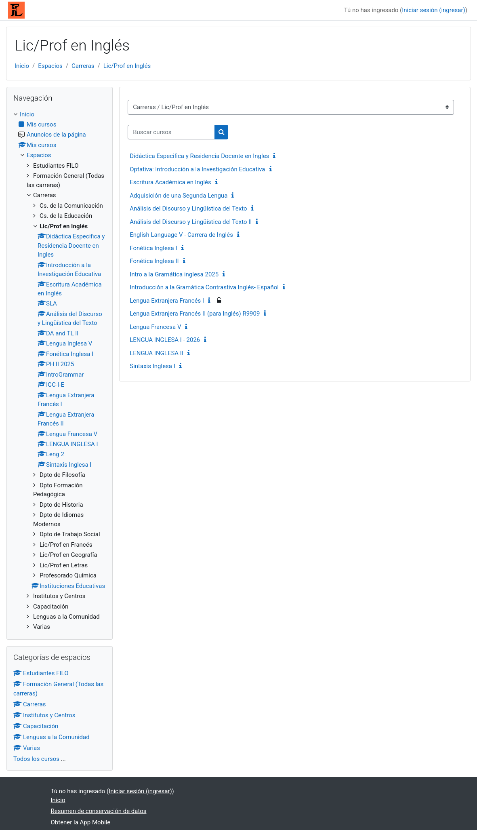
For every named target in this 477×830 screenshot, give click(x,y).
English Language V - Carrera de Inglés (181, 234)
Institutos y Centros (44, 715)
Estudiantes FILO (41, 673)
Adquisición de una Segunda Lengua (178, 195)
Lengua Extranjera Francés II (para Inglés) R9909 (195, 313)
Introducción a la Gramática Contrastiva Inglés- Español (204, 287)
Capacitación (35, 726)
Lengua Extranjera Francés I (167, 300)
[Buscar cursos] (171, 132)
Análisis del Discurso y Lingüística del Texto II (191, 221)
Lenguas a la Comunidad (51, 737)
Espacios (50, 66)
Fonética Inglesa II (154, 261)
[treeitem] (59, 371)
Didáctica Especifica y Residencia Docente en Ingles (199, 156)
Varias (26, 748)
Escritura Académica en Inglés (170, 182)
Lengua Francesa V (155, 327)
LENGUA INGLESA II (156, 353)
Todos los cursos (36, 759)
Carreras (83, 66)
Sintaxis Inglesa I (152, 366)
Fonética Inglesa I (153, 248)
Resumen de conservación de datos (99, 811)
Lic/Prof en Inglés (127, 66)
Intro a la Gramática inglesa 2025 (174, 274)
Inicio (22, 66)
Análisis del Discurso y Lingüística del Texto (188, 208)
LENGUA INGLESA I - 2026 (165, 339)
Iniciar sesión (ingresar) (433, 10)
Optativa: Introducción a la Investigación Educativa (197, 169)
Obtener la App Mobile (81, 822)
